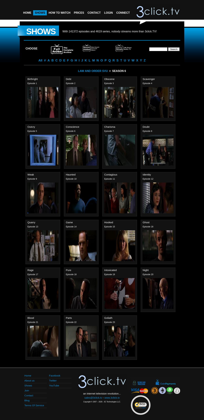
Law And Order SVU (93, 71)
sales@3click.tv (93, 397)
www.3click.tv (112, 397)
